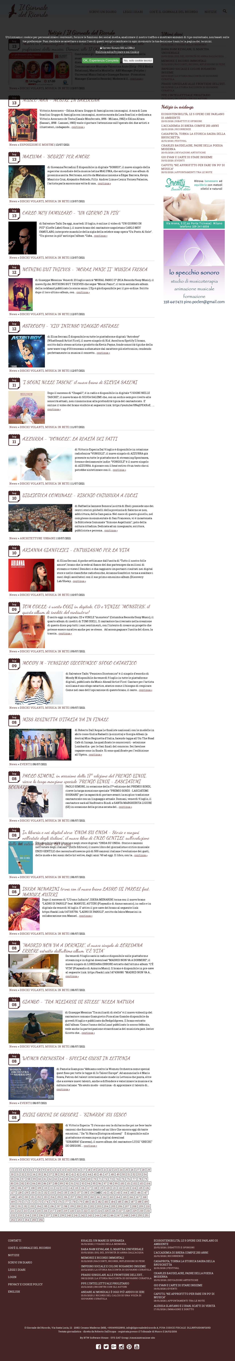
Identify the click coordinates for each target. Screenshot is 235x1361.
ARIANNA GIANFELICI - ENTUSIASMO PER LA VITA (76, 550)
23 (115, 1170)
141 (105, 1192)
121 (114, 1188)
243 (90, 1215)
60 (39, 1179)
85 (39, 1183)
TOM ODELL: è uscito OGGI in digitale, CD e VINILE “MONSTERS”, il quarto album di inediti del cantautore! (86, 609)
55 (12, 1179)
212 (19, 1211)
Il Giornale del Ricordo (37, 1327)
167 (138, 1197)
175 (53, 1201)
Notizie (13, 1255)
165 (125, 1197)
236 (41, 1215)
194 (39, 1206)
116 (82, 1188)
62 (50, 1179)
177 (66, 1201)
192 (26, 1206)
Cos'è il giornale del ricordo (29, 1248)
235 (34, 1215)
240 (69, 1215)
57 (23, 1179)
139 (92, 1192)
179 (80, 1201)
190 (13, 1206)
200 (78, 1206)
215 (39, 1211)
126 (147, 1188)
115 (76, 1188)
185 (120, 1201)
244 (97, 1215)
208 (134, 1206)
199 (72, 1206)
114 (70, 1188)
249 (133, 1215)
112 (57, 1188)
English (14, 1291)
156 (65, 1197)
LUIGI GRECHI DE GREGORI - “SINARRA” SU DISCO (74, 1114)
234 (27, 1215)
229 (134, 1211)
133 (52, 1192)
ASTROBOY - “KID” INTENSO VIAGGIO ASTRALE (70, 326)
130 (33, 1192)
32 (22, 1174)
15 (73, 1170)
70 (94, 1179)
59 (34, 1179)
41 (72, 1174)
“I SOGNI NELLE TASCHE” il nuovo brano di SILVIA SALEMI (79, 382)
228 (127, 1211)
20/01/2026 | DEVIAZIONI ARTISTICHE (183, 152)
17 (83, 1170)
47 (106, 1174)
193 (32, 1206)
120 (108, 1188)
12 (58, 1170)
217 (52, 1211)
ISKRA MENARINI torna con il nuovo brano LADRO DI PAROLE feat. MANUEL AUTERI (86, 891)
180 (87, 1201)
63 (55, 1179)
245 (104, 1215)
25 (126, 1170)
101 (128, 1183)
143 (118, 1192)
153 (46, 1197)
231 (148, 1211)
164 (118, 1197)
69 (89, 1179)
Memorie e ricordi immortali (117, 1259)
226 (113, 1211)
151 (32, 1197)
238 (55, 1215)
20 (99, 1170)
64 (61, 1179)
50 (123, 1174)
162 (105, 1197)
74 (117, 1179)
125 (140, 1188)
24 (121, 1170)
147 (145, 1192)
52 (134, 1174)
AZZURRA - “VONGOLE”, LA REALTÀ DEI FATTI (70, 439)
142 (111, 1192)
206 (120, 1206)
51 (129, 1174)
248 (126, 1215)
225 (106, 1211)
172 (32, 1201)
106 (19, 1188)
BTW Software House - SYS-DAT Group (106, 1337)
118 (95, 1188)
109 (39, 1188)
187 (133, 1201)
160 (92, 1197)
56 (17, 1179)
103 (142, 1183)
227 (120, 1211)
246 (111, 1215)
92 (77, 1183)
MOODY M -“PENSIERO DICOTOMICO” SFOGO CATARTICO (79, 663)
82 (22, 1183)
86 (44, 1183)
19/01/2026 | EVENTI (173, 160)
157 (72, 1197)
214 (32, 1211)
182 (100, 1201)
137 (78, 1192)
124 (134, 1188)
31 (17, 1174)
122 (121, 1188)
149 (20, 1197)
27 (137, 1170)
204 (106, 1206)
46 (100, 1174)
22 (110, 1170)
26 (132, 1170)
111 (51, 1188)
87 (50, 1183)
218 (59, 1211)
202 (92, 1206)
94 (88, 1183)
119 (101, 1188)
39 (61, 1174)
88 (56, 1183)
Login (12, 1277)
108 (33, 1188)
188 (139, 1201)
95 (94, 1183)
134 (59, 1192)
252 (13, 1220)
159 (85, 1197)
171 (26, 1201)
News (13, 144)
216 (45, 1211)
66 (72, 1179)
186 (126, 1201)
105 (13, 1188)
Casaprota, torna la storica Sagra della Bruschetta (190, 1264)
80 (12, 1183)
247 (118, 1215)
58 (28, 1179)
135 (65, 1192)
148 (13, 1197)
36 (44, 1174)
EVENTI (25, 764)
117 (89, 1188)
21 (104, 1170)
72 (105, 1179)
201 (85, 1206)
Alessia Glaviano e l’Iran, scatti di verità (190, 1307)
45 (95, 1174)
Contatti (14, 1240)
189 (146, 1201)
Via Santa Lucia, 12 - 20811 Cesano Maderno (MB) (78, 1327)
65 (67, 1179)
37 (50, 1174)
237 (48, 1215)
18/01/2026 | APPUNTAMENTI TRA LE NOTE (186, 172)
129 (26, 1192)
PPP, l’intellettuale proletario (117, 1285)
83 (28, 1183)
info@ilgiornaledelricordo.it (142, 1327)
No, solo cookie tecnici (138, 60)
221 (79, 1211)
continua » (78, 127)
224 (99, 1211)
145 (132, 1192)
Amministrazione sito (142, 1337)
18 (89, 1170)
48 (112, 1174)
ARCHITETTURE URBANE (38, 538)
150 (26, 1197)
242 (82, 1215)
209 (141, 1206)
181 (93, 1201)
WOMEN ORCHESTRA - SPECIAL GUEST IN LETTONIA (76, 1058)
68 (83, 1179)
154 (52, 1197)
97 (105, 1183)
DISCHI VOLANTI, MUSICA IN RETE (44, 201)
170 (19, 1201)
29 (148, 1170)
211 (12, 1211)
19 (94, 1170)
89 (61, 1183)
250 (140, 1215)
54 (145, 1174)
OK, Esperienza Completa (101, 60)
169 (13, 1201)
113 (64, 1188)
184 (113, 1201)
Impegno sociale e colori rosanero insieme (117, 1268)
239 (62, 1215)
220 (72, 1211)
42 (78, 1174)
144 (125, 1192)
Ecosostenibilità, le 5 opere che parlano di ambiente (190, 1244)
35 (39, 1174)
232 (13, 1215)
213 (26, 1211)
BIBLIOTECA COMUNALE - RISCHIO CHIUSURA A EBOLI (80, 495)
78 (139, 1179)
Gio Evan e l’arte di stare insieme (186, 157)
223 (92, 1211)
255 (34, 1220)
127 (13, 1192)
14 (68, 1170)
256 (41, 1220)
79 (145, 1179)
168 (144, 1197)
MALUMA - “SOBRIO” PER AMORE (56, 156)
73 (111, 1179)
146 (138, 1192)
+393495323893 (116, 1327)
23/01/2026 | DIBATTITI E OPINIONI (181, 121)
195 (45, 1206)
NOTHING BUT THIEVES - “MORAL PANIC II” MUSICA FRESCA (85, 269)
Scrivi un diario (20, 1262)
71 (100, 1179)
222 (85, 1211)
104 (148, 1183)
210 (148, 1206)
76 (128, 1179)
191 (19, 1206)
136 (72, 1192)
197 (59, 1206)
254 (27, 1220)
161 (98, 1197)
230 (141, 1211)
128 (20, 1192)
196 (52, 1206)
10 (48, 1170)
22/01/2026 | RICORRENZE (176, 129)
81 (17, 1183)
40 (67, 1174)
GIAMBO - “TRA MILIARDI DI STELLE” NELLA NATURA (78, 1001)
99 (116, 1183)
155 (59, 1197)
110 (45, 1188)
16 (78, 1170)
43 (83, 1174)
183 (106, 1201)
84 (33, 1183)
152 (39, 1197)
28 (143, 1170)
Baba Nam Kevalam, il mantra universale (117, 1250)
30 (12, 1174)
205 (113, 1206)
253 (20, 1220)
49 (118, 1174)
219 (65, 1211)
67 (78, 1179)
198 (65, 1206)
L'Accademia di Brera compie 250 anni (190, 125)
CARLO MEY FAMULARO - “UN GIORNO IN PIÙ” (71, 213)
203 (99, 1206)
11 (53, 1170)
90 (67, 1183)
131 (39, 1192)
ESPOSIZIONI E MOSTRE (37, 144)
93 (83, 1183)
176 (60, 1201)
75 (122, 1179)
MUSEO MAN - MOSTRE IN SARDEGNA (61, 100)
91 (72, 1183)
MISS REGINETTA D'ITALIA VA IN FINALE (65, 719)
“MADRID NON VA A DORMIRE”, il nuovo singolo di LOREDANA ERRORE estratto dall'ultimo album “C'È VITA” (82, 948)
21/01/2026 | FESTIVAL (174, 140)
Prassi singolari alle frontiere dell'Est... (117, 1276)
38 (56, 1174)
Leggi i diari (17, 1269)
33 (28, 1174)
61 (45, 1179)
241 (76, 1215)
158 (79, 1197)
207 (127, 1206)
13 (63, 1170)
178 (73, 1201)
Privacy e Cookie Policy (25, 1284)
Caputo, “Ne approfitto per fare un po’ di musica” (190, 1297)
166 (131, 1197)
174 (46, 1201)
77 (134, 1179)
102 (135, 1183)
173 (39, 1201)
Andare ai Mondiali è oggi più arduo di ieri (117, 1295)
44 (89, 1174)
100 (122, 1183)
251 (147, 1215)
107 (26, 1188)
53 (139, 1174)
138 (85, 1192)
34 (33, 1174)
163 (111, 1197)
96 (99, 1183)
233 (20, 1215)
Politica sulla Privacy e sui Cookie (117, 52)
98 (110, 1183)
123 (127, 1188)
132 (45, 1192)
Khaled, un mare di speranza (117, 1242)
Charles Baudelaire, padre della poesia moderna (190, 1276)
